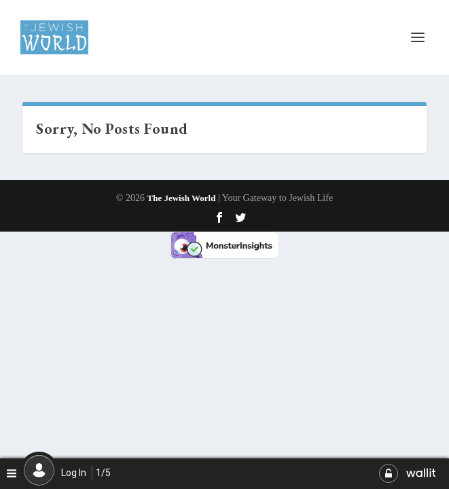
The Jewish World (181, 198)
